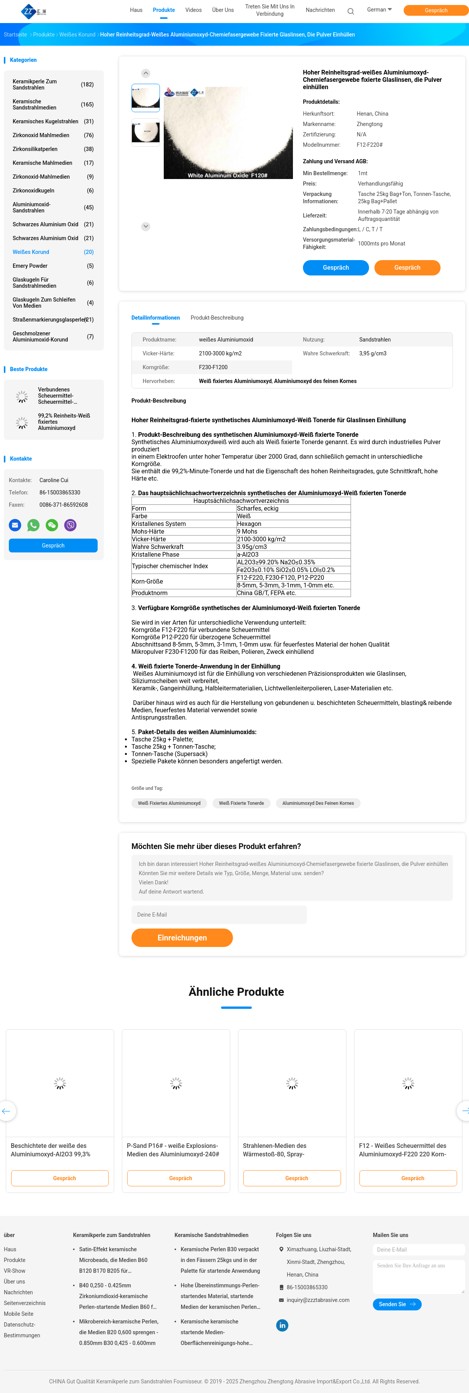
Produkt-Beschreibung (217, 318)
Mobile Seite (18, 1314)
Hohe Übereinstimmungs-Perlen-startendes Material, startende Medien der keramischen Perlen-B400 (220, 1297)
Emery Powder (53, 266)
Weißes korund (53, 252)
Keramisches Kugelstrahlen (53, 121)
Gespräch (436, 10)
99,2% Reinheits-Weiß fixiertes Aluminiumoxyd (64, 422)
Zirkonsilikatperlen (53, 149)
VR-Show (14, 1271)
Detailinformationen (155, 318)
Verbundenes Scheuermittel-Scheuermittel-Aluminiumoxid (56, 395)
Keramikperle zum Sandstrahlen (53, 84)
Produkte (14, 1260)
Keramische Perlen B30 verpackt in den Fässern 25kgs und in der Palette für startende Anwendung (220, 1260)
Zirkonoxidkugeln (53, 190)
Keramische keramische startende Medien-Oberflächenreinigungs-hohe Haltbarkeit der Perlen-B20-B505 (220, 1333)
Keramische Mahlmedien (53, 163)
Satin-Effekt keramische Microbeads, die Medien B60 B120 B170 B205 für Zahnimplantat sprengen (113, 1261)
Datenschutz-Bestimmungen (22, 1330)
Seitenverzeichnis (25, 1303)
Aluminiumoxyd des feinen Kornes (318, 803)
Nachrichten (18, 1292)
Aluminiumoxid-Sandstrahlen (53, 207)
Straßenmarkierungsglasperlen (53, 319)
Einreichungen (182, 937)
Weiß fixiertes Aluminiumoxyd (169, 803)
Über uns (14, 1282)
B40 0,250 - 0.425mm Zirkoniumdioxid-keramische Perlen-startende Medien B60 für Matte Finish (118, 1297)
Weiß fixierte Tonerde (241, 803)
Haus (10, 1249)
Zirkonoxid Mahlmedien (53, 135)
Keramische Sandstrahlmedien (53, 104)
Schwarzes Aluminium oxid (53, 224)
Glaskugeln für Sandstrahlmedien (53, 283)
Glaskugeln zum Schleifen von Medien (53, 303)
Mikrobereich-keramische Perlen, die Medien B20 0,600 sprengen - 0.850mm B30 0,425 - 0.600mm (118, 1332)
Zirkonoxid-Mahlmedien (53, 177)
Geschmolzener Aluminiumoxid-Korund (53, 336)
